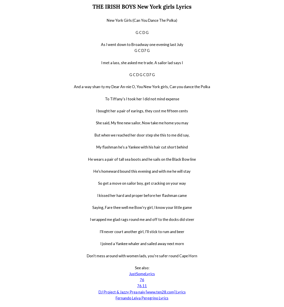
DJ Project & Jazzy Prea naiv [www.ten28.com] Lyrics (142, 292)
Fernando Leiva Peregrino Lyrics (142, 298)
